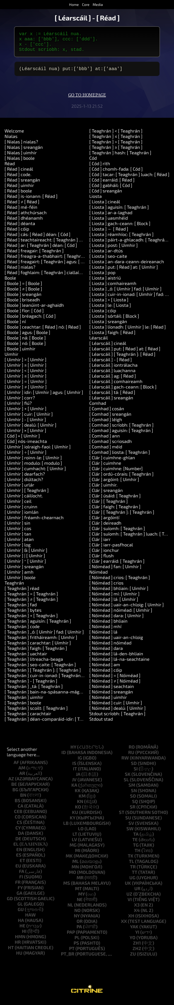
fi (21, 881)
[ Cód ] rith (99, 168)
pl (77, 942)
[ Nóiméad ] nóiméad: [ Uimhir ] (120, 614)
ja (78, 778)
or (80, 925)
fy (20, 892)
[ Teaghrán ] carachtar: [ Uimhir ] (38, 647)
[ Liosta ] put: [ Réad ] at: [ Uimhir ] (123, 271)
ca (20, 810)
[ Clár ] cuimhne (105, 467)
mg (73, 849)
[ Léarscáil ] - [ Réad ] (110, 364)
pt (72, 953)
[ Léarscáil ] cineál (107, 347)
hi (24, 935)
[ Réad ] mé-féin (21, 211)
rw (125, 762)
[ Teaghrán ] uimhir (24, 701)
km (82, 800)
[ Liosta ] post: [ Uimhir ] (113, 249)
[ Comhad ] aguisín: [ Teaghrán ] (121, 434)
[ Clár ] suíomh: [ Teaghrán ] (117, 533)
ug (132, 882)
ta (136, 838)
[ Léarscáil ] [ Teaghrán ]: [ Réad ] (122, 358)
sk (127, 778)
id (63, 756)
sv (131, 827)
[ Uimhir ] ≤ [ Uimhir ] (25, 380)
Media (98, 4)
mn (75, 871)
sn (134, 795)
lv (74, 844)
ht (11, 952)
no (77, 914)
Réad (10, 168)
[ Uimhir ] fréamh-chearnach (34, 522)
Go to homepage (87, 100)
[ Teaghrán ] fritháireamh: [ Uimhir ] (41, 641)
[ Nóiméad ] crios (106, 587)
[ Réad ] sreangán (22, 184)
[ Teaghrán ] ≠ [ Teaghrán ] (31, 603)
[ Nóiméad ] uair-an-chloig (116, 641)
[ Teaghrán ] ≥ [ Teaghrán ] (116, 151)
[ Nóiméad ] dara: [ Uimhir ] (116, 620)
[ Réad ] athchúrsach (26, 217)
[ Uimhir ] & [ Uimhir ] (26, 554)
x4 (137, 914)
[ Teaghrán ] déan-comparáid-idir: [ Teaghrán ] (52, 723)
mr (80, 882)
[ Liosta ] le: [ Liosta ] (110, 309)
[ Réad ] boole (18, 195)
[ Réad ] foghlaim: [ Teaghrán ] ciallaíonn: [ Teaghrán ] (59, 277)
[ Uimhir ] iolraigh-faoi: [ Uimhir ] (38, 451)
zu (133, 958)
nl (70, 909)
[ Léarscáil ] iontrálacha (113, 369)
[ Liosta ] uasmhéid (108, 222)
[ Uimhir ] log (18, 549)
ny (77, 920)
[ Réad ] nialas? (20, 271)
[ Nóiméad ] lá (103, 636)
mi (77, 855)
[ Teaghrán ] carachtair (28, 718)
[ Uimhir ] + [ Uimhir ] (25, 413)
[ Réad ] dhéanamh (24, 222)
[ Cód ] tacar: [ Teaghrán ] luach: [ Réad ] (129, 179)
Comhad (97, 407)
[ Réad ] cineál (19, 173)
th (137, 855)
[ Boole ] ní (15, 326)
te (135, 844)
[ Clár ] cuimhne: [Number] (116, 473)
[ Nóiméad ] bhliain (108, 625)
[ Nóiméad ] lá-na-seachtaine (119, 663)
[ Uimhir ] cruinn (21, 511)
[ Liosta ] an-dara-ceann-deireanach (126, 266)
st (121, 816)
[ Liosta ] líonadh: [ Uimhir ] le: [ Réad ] (127, 331)
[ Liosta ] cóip (102, 315)
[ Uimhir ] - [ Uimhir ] (25, 424)
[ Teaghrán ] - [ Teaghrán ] (31, 685)
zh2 (137, 953)
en (19, 854)
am (21, 772)
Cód (93, 162)
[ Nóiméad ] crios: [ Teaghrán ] (119, 582)
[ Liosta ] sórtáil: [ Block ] (114, 320)
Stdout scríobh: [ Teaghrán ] (117, 718)
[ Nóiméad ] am (104, 669)
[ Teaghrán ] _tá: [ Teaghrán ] (34, 690)
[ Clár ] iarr (100, 543)
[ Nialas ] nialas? (21, 146)
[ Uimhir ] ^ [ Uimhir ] (25, 565)
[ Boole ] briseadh (22, 304)
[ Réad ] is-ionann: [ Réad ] (31, 200)
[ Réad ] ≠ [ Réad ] (22, 206)
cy (18, 832)
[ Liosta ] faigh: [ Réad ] (112, 336)
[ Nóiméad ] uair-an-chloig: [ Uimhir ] (126, 609)
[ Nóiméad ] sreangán (111, 696)
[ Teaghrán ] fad (21, 609)
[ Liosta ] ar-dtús (106, 255)
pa (79, 931)
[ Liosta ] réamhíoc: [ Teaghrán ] (121, 238)
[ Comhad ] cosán (106, 413)
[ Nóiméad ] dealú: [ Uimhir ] (117, 712)
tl (131, 865)
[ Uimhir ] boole (20, 582)
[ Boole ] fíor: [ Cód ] (24, 315)
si (136, 773)
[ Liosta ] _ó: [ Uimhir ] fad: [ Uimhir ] (125, 293)
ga (19, 897)
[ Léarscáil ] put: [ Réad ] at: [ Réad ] (124, 353)
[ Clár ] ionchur (104, 554)
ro (132, 751)
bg (15, 794)
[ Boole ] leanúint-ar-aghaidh (34, 309)
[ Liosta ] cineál (104, 206)
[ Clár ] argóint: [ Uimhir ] (114, 484)
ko (78, 811)
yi (137, 936)
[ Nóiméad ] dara (106, 652)
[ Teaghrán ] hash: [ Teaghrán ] (120, 157)
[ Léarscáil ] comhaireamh (116, 385)
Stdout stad (101, 723)
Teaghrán (14, 587)
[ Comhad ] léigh (105, 424)
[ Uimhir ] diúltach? (24, 484)
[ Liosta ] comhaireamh (112, 287)
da (21, 837)
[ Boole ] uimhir (20, 353)
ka (74, 789)
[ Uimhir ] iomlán (22, 516)
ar (22, 777)
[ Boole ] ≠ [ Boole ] (23, 293)
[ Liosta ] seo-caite (108, 260)
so (133, 800)
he (22, 930)
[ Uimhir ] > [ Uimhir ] (25, 364)
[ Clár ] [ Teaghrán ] (108, 505)
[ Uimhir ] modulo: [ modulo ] (33, 467)
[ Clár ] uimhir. (103, 489)
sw (130, 833)
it (75, 773)
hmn (20, 941)
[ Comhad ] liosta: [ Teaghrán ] (119, 456)
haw (30, 919)
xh (131, 920)
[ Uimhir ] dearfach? (25, 478)
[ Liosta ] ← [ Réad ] (108, 233)
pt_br (67, 958)
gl (20, 908)
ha (21, 924)
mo (72, 876)
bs (17, 805)
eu (18, 870)
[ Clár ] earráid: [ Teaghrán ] (117, 565)
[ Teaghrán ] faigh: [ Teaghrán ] (36, 652)
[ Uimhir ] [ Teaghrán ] (27, 494)
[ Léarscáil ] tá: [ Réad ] (112, 396)
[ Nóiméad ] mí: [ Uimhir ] (114, 598)
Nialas (11, 140)
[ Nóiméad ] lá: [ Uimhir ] (113, 603)
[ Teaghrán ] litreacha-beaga (34, 663)
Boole (10, 282)
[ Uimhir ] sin (17, 527)
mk (69, 860)
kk (78, 795)
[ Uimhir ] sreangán (24, 571)
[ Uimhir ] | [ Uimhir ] (25, 560)
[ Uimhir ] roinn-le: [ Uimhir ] (33, 462)
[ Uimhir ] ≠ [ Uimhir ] (26, 391)
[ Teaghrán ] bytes (23, 614)
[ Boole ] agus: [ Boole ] (27, 336)
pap (71, 936)
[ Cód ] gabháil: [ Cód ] (110, 189)
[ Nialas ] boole (20, 162)
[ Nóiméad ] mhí (105, 631)
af (16, 766)
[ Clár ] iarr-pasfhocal (111, 549)
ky (72, 822)
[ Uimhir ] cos (18, 533)
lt (74, 838)
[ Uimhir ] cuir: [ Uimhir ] (29, 418)
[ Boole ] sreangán (23, 298)
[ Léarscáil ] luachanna (112, 375)
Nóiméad (98, 576)
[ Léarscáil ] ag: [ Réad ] (112, 380)
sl (126, 784)
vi (130, 904)
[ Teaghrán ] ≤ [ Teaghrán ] (116, 140)
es (19, 859)
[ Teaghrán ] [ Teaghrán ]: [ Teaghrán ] (43, 674)
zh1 (137, 947)
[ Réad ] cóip (17, 233)
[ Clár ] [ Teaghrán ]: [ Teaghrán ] (121, 516)
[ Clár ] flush (101, 560)
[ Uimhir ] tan (18, 538)
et (22, 864)
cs (19, 826)
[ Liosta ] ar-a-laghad (110, 217)
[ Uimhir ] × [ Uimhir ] (25, 434)
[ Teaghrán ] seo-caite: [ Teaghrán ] (40, 669)
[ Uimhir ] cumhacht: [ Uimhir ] (35, 473)
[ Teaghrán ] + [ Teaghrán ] (31, 620)
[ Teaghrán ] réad (22, 592)
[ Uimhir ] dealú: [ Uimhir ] (30, 429)
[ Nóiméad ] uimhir (108, 701)
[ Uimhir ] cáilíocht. (24, 500)
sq (135, 805)
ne (80, 904)
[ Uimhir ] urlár (19, 489)
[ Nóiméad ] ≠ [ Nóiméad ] (114, 685)
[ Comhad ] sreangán (110, 418)
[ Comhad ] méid (105, 451)
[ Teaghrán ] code (22, 631)
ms (66, 887)
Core (85, 4)
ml (75, 865)
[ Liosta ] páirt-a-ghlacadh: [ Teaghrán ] (129, 244)
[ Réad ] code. (18, 179)
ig (80, 762)
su (128, 822)
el (16, 848)
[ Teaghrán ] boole (23, 707)
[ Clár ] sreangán (106, 494)
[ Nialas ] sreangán (24, 151)
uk (128, 887)
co (18, 821)
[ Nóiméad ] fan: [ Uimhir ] (115, 571)
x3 (137, 909)
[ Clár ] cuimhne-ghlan (112, 462)
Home (74, 4)
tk (130, 860)
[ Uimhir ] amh (19, 576)
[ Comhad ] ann (104, 440)
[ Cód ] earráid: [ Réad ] (112, 184)
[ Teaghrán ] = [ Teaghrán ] (31, 598)
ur (137, 893)
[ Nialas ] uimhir (21, 157)
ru (131, 756)
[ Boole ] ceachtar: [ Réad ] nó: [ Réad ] (43, 331)
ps (76, 947)
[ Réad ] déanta (20, 228)
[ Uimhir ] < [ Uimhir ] (25, 375)
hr (18, 946)
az (11, 783)
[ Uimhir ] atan (19, 543)
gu (21, 914)
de (18, 843)
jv (74, 784)
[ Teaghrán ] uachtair (26, 658)
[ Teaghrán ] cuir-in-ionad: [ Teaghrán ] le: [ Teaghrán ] (59, 680)
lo (81, 833)
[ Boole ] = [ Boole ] (23, 287)
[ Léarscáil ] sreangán (111, 402)
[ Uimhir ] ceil (18, 505)
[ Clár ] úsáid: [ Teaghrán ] (115, 500)
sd (134, 767)
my (81, 898)
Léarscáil (98, 342)
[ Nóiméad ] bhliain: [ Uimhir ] (118, 592)
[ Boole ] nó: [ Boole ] (25, 347)
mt (78, 893)
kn (80, 805)
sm (131, 789)
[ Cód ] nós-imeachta (26, 445)
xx (124, 925)
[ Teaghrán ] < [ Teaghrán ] (116, 135)
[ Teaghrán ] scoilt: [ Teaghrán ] (36, 712)
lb (66, 827)
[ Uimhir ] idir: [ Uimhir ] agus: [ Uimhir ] (44, 396)
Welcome (14, 135)
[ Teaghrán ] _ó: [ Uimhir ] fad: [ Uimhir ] (44, 636)
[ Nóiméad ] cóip (105, 674)
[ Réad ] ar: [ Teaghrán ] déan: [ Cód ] (41, 249)
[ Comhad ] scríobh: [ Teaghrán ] (121, 429)
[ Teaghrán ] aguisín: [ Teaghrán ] (38, 625)
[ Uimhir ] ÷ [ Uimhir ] (25, 456)
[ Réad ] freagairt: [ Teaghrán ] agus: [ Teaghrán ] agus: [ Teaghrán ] (72, 266)
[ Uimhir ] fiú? (18, 407)
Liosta (95, 200)
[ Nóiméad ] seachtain (111, 690)
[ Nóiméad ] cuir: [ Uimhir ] (115, 707)
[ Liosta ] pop (102, 277)
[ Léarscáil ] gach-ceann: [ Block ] (123, 391)
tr (133, 871)
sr (132, 811)
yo (132, 942)
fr (18, 886)
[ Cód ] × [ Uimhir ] (22, 440)
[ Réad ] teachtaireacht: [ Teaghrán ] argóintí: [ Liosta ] (59, 244)
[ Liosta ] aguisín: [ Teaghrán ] (119, 211)
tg (136, 849)
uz (129, 898)
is (74, 767)
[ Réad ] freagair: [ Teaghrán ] (34, 255)
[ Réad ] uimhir (19, 189)
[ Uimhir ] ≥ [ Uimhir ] (25, 369)
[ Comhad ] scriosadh (110, 445)
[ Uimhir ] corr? (20, 402)
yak (134, 931)
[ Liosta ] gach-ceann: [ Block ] (119, 228)
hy (73, 751)
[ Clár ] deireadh (105, 527)
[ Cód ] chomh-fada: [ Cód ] (116, 173)
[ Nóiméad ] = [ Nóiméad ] (114, 680)
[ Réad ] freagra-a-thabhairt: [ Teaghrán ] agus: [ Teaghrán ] (65, 260)
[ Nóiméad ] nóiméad (110, 647)
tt (134, 876)
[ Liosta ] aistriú (105, 282)
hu (19, 957)
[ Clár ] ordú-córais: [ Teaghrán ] (121, 478)
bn (23, 799)
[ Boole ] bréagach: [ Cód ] (30, 320)
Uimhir (11, 358)
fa (21, 875)
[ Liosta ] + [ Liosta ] (108, 304)
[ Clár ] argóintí (104, 522)
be (14, 788)
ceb (18, 815)
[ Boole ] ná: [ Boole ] (25, 342)
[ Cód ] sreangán (105, 195)
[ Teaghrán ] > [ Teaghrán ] (116, 146)
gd (10, 903)
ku (75, 816)
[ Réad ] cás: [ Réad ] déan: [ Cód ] (37, 238)
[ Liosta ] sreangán (108, 326)
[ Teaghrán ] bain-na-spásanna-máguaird (47, 696)
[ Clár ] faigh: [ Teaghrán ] (114, 511)
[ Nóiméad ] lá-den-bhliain (116, 658)
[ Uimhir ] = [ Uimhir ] (26, 385)
